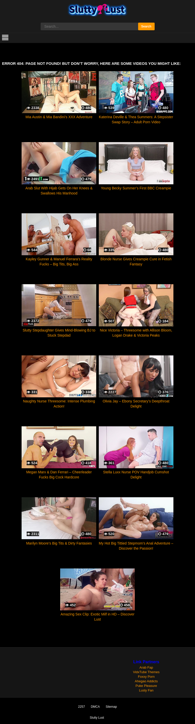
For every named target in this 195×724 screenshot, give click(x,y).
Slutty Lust (97, 717)
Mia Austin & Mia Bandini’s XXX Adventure (59, 117)
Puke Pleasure (146, 686)
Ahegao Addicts (146, 681)
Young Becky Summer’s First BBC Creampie (136, 188)
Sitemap (111, 706)
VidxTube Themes (146, 672)
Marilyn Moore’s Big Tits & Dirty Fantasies (59, 543)
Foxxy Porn (146, 676)
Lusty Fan (146, 690)
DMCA (95, 706)
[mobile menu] (5, 38)
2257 (81, 706)
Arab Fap (146, 667)
